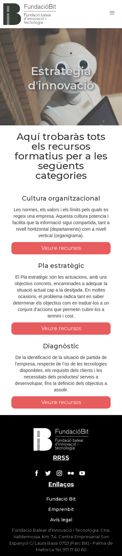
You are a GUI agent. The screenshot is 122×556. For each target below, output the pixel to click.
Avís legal (61, 520)
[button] (112, 13)
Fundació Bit (61, 499)
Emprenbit (61, 509)
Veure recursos (61, 248)
